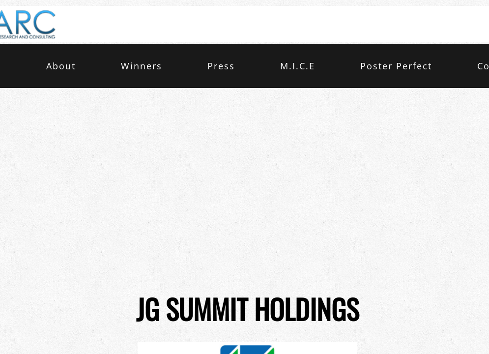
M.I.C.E (297, 66)
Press (221, 66)
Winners (141, 66)
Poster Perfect (396, 66)
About (61, 66)
